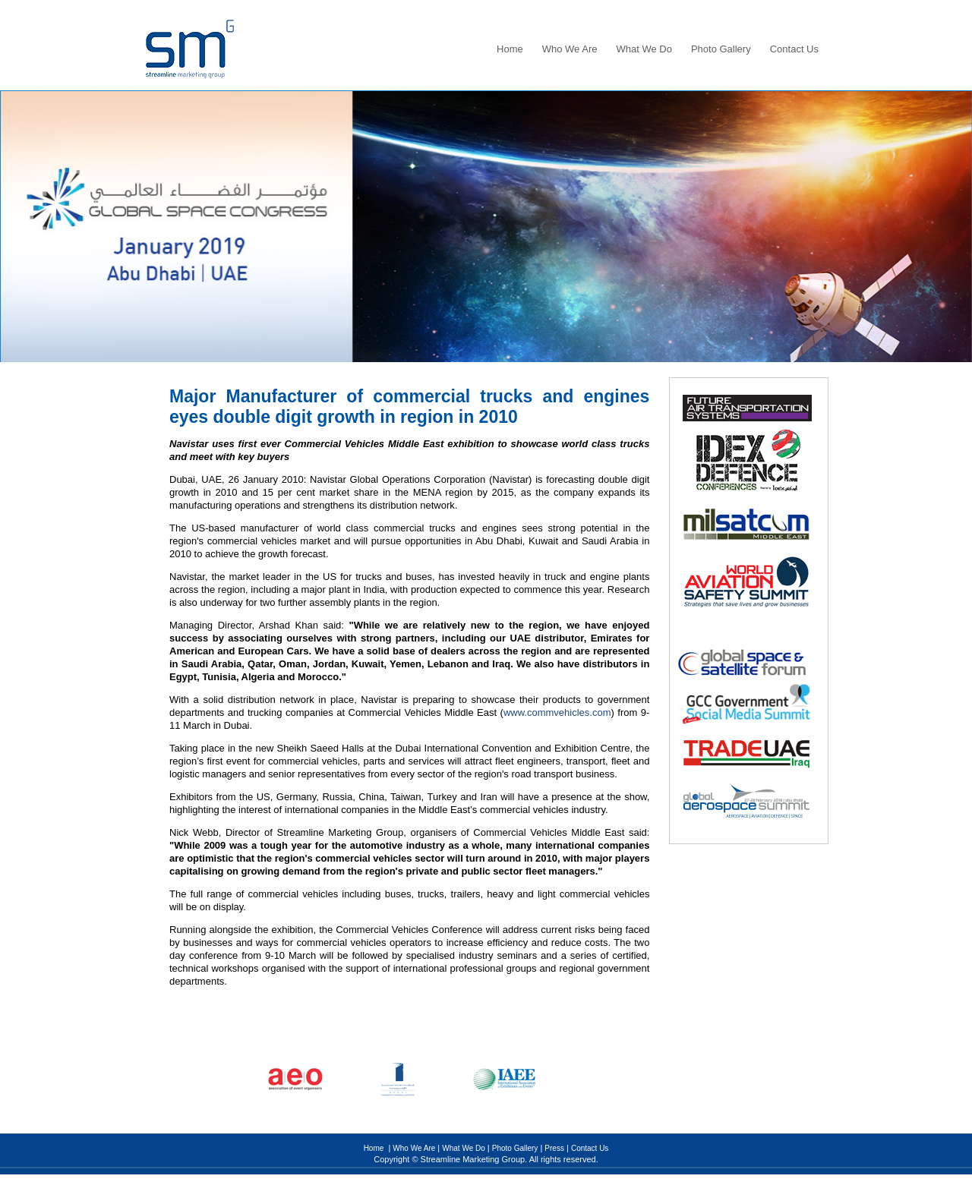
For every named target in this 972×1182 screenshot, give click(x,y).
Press (554, 1148)
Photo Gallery (721, 49)
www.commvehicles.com (557, 712)
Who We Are (570, 49)
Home (510, 49)
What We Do (643, 49)
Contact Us (794, 49)
